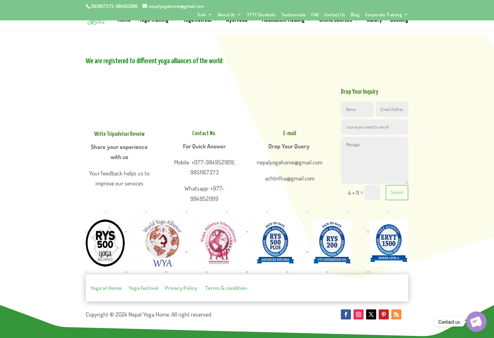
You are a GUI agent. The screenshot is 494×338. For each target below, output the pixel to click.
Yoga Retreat (197, 20)
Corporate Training (383, 15)
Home (124, 20)
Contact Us (334, 15)
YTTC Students (261, 15)
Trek (201, 15)
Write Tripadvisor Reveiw (119, 134)
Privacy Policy (181, 288)
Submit (397, 192)
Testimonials (293, 15)
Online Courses (335, 20)
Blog (355, 15)
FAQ (315, 15)
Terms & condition (225, 288)
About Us (226, 15)
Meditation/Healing (283, 20)
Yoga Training (154, 20)
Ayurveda (236, 20)
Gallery (374, 20)
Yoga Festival (143, 288)
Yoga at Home (106, 288)
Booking (399, 20)
